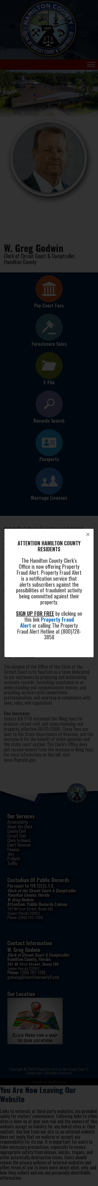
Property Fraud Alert (47, 622)
